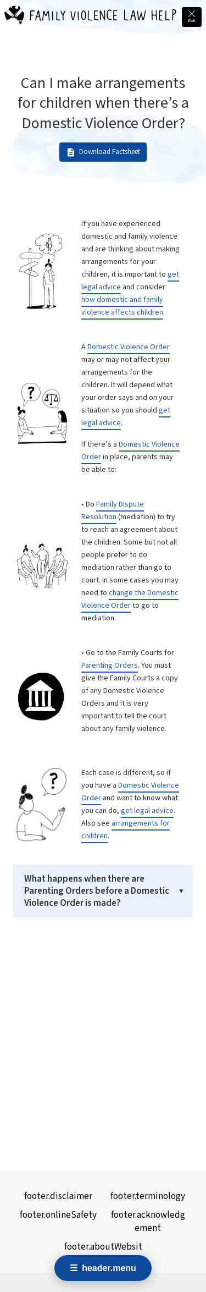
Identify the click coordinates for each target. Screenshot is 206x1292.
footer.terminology (147, 1196)
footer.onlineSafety (58, 1215)
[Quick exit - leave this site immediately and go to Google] (192, 17)
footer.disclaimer (58, 1196)
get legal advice (147, 811)
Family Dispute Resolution (112, 510)
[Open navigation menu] (103, 1268)
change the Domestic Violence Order (130, 599)
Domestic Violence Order (128, 347)
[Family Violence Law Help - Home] (14, 17)
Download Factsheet (103, 152)
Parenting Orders (109, 665)
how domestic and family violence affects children (122, 306)
